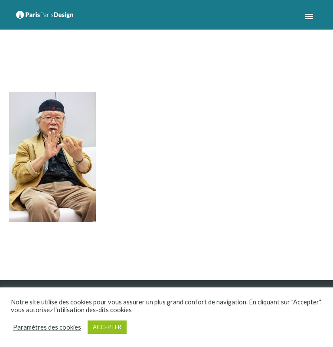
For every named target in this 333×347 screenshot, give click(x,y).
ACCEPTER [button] (107, 327)
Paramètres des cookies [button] (47, 327)
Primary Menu (309, 16)
